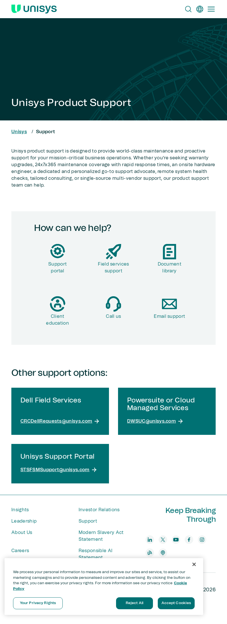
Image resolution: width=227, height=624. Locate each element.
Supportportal (57, 267)
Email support (169, 316)
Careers (20, 550)
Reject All (134, 603)
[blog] (150, 552)
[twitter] (163, 539)
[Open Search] (188, 9)
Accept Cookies (176, 603)
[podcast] (163, 552)
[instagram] (202, 539)
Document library (170, 267)
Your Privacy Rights (38, 603)
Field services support (113, 267)
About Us (21, 532)
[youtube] (176, 539)
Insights (20, 510)
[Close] (194, 564)
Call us (113, 316)
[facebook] (189, 539)
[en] (199, 9)
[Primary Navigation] (211, 9)
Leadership (24, 521)
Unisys (19, 132)
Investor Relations (99, 510)
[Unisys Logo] (34, 9)
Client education (57, 319)
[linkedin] (150, 539)
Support (88, 521)
